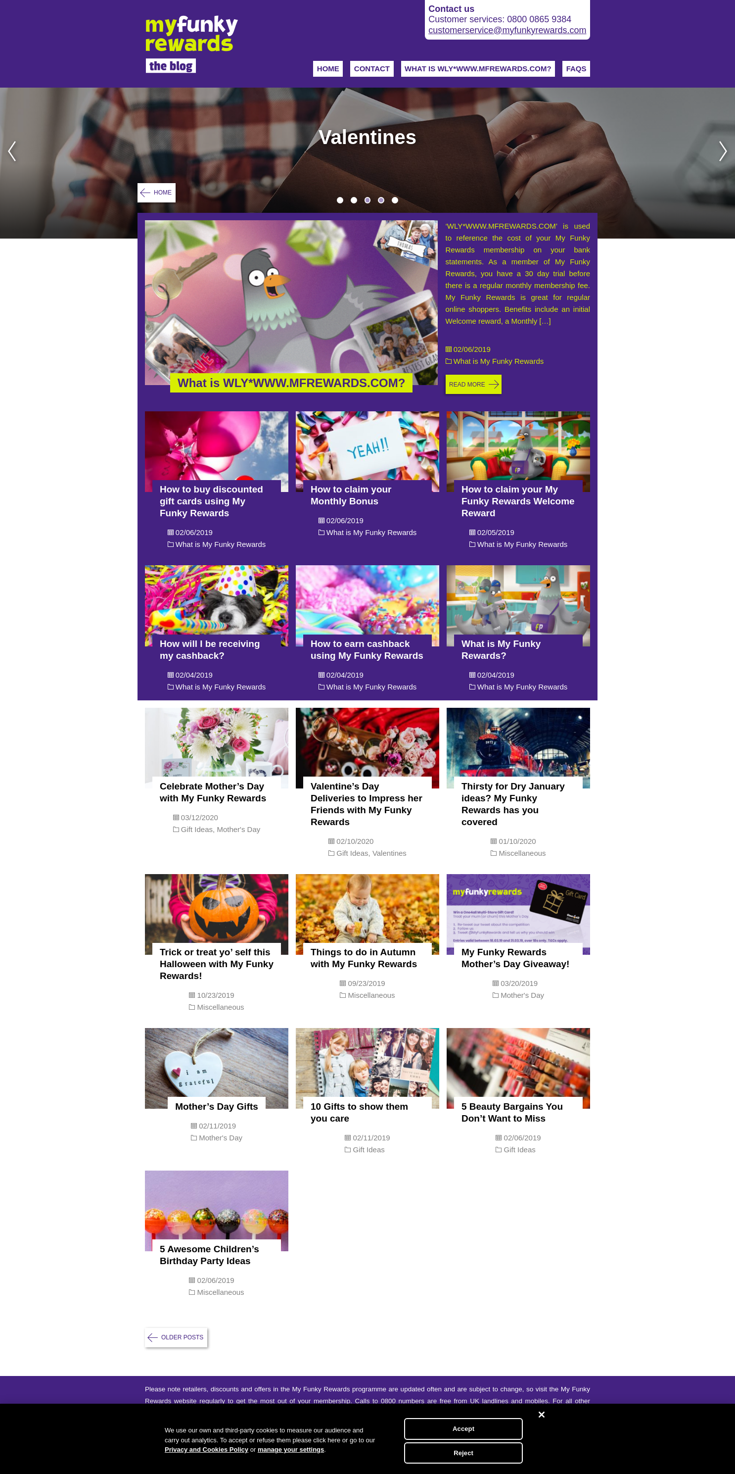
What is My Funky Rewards (499, 361)
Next (727, 163)
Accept (463, 1428)
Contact (372, 68)
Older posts (182, 1337)
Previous (8, 163)
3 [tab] (368, 200)
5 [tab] (395, 200)
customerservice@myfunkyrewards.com (507, 30)
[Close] (541, 1414)
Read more (467, 384)
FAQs (576, 68)
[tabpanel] (367, 163)
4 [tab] (381, 200)
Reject (463, 1453)
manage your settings (291, 1449)
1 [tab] (340, 200)
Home (328, 68)
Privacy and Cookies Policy (206, 1449)
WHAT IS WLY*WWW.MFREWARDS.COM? (478, 68)
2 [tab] (354, 200)
